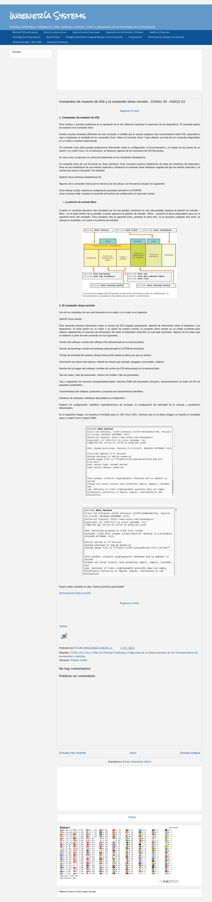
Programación (135, 37)
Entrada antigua (190, 752)
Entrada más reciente (72, 752)
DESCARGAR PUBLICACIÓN (75, 593)
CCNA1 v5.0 (76, 652)
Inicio (133, 752)
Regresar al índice (129, 111)
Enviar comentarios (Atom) (137, 761)
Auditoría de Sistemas (57, 42)
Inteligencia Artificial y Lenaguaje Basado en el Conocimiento (94, 37)
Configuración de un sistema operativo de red (150, 652)
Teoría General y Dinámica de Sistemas (166, 37)
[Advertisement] (130, 69)
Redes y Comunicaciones (55, 32)
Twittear (63, 626)
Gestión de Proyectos (159, 32)
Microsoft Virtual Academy (25, 32)
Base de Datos (53, 37)
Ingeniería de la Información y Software (124, 32)
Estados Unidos (79, 660)
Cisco (88, 652)
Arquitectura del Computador (86, 32)
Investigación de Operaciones (26, 37)
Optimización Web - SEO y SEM (27, 42)
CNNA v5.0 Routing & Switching (108, 652)
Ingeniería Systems (48, 16)
